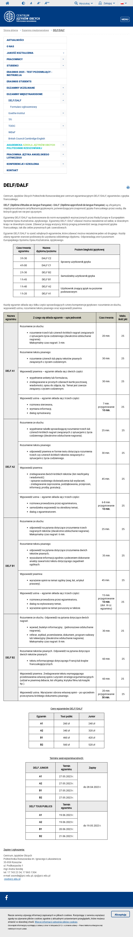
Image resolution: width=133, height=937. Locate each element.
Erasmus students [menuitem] (19, 81)
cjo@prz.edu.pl (12, 879)
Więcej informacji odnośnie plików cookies (56, 921)
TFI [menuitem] (10, 119)
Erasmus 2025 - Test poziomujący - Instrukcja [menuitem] (29, 74)
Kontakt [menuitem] (12, 170)
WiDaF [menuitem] (11, 132)
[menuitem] (63, 59)
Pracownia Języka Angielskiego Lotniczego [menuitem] (28, 156)
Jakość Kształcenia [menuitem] (36, 53)
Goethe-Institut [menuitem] (16, 113)
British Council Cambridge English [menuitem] (26, 138)
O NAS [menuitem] (10, 46)
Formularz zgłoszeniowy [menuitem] (23, 106)
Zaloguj (107, 3)
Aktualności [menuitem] (15, 40)
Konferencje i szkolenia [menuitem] (23, 164)
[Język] (123, 3)
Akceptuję (120, 914)
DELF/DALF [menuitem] (14, 100)
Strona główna (11, 30)
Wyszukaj (84, 3)
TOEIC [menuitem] (11, 125)
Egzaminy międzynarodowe (35, 30)
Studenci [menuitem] (12, 65)
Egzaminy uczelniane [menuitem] (21, 87)
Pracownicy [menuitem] (15, 59)
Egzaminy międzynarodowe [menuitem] (25, 94)
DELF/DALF (59, 30)
